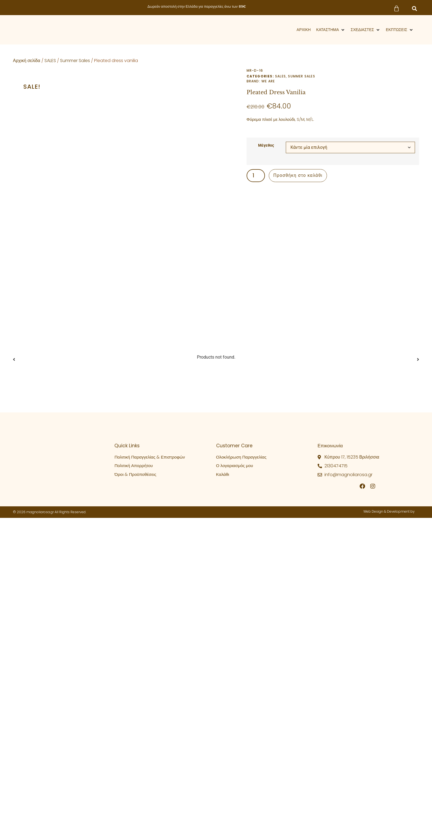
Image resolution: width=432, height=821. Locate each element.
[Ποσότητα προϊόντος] (258, 176)
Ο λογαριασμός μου (235, 540)
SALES (50, 60)
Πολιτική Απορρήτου (134, 540)
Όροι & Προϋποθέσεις (135, 549)
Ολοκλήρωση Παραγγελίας (242, 531)
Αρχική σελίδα (26, 60)
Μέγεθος (266, 145)
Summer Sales (75, 60)
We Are (268, 81)
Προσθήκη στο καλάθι (298, 176)
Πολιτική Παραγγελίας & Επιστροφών (150, 531)
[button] (414, 8)
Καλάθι (223, 549)
